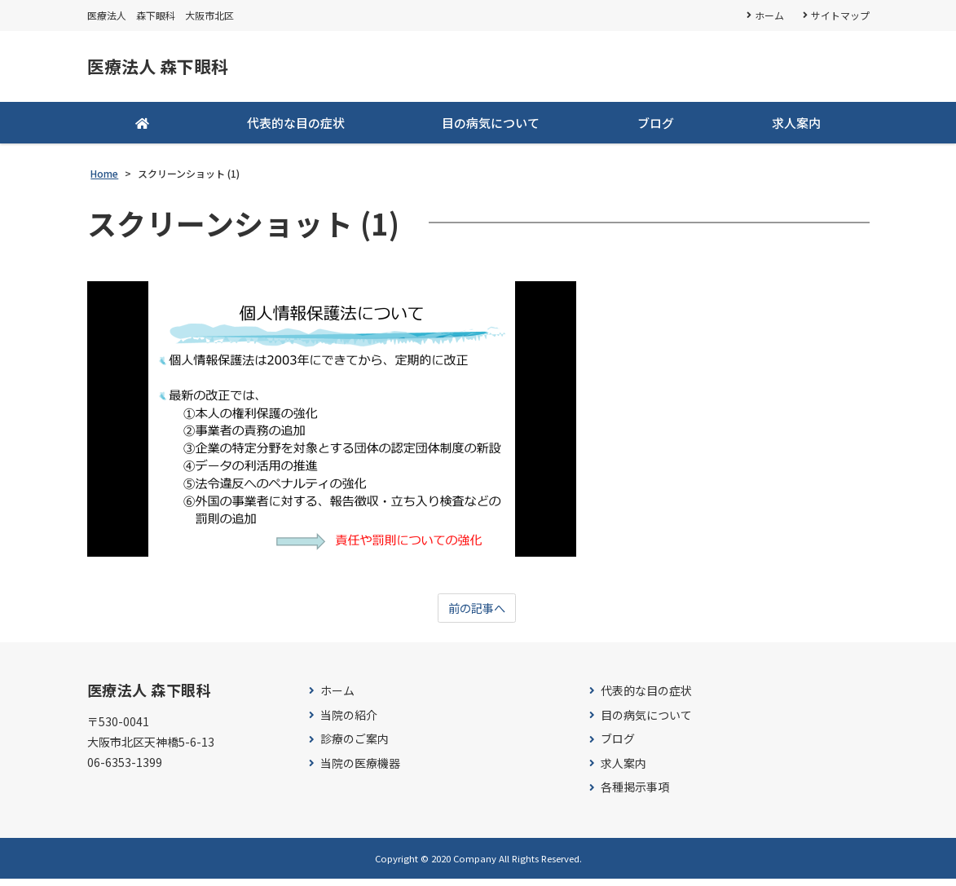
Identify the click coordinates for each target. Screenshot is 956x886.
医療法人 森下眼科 (174, 69)
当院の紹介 (348, 722)
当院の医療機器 (360, 770)
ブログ (655, 127)
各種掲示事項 (635, 794)
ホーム (768, 15)
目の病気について (491, 127)
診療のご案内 (354, 746)
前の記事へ (476, 614)
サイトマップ (840, 15)
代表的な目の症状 (296, 127)
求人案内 (796, 127)
